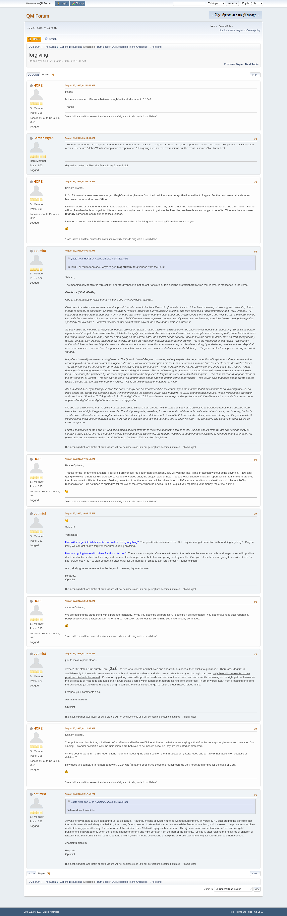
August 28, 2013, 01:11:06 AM (80, 728)
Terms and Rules (244, 912)
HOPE (37, 85)
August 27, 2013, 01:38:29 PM (80, 653)
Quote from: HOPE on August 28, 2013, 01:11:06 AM (99, 802)
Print (255, 75)
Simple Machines (51, 912)
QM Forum (37, 16)
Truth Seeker (104, 46)
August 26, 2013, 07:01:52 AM (80, 459)
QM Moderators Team (123, 46)
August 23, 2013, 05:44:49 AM (80, 138)
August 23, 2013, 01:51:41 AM (80, 85)
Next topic (251, 64)
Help (232, 912)
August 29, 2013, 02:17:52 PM (80, 794)
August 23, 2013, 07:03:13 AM (80, 181)
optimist (39, 250)
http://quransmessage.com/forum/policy (239, 30)
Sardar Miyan (43, 138)
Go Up (31, 873)
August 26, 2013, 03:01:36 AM (80, 250)
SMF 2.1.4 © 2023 (32, 912)
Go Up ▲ (258, 912)
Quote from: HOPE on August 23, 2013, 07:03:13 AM (99, 258)
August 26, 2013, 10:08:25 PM (80, 513)
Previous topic (233, 64)
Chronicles (141, 46)
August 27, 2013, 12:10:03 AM (80, 601)
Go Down (33, 75)
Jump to (208, 889)
